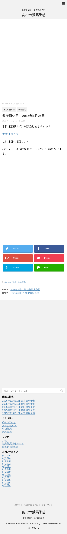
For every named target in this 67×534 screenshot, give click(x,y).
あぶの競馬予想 (33, 15)
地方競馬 (7, 432)
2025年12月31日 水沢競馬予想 (18, 413)
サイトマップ (47, 505)
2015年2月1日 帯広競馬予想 (24, 293)
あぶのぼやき (11, 282)
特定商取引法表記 (31, 505)
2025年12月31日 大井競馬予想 (18, 400)
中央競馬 (22, 282)
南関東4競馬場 (10, 446)
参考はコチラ (10, 133)
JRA (4, 440)
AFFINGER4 (33, 528)
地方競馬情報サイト (13, 443)
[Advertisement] (33, 60)
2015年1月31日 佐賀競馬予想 (25, 289)
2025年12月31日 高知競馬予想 (18, 404)
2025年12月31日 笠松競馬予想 (18, 410)
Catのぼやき (9, 422)
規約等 (17, 505)
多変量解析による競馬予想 (33, 518)
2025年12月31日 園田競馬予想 (18, 407)
